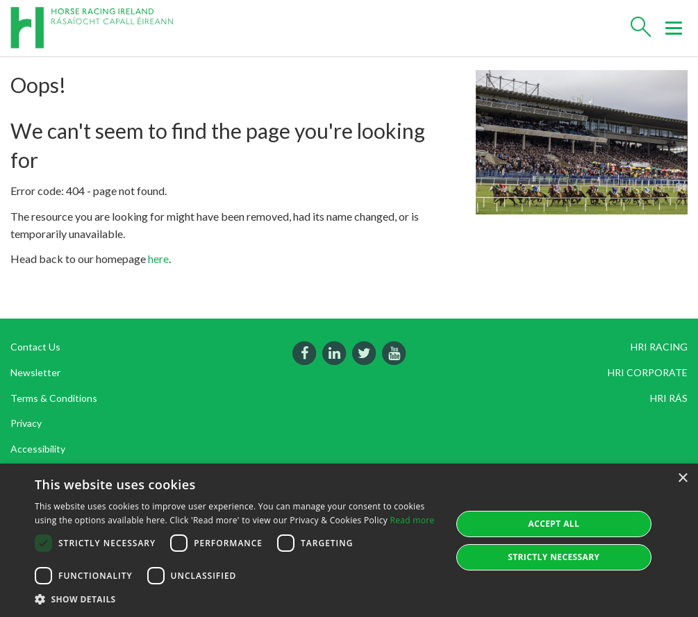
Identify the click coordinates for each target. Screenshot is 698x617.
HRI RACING (659, 347)
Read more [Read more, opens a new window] (412, 520)
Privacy (26, 423)
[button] (237, 599)
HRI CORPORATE (648, 372)
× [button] (682, 478)
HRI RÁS (669, 398)
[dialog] (349, 540)
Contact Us (35, 347)
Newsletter (35, 372)
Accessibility (37, 449)
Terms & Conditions (53, 398)
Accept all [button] (553, 524)
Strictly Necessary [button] (553, 557)
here (158, 258)
